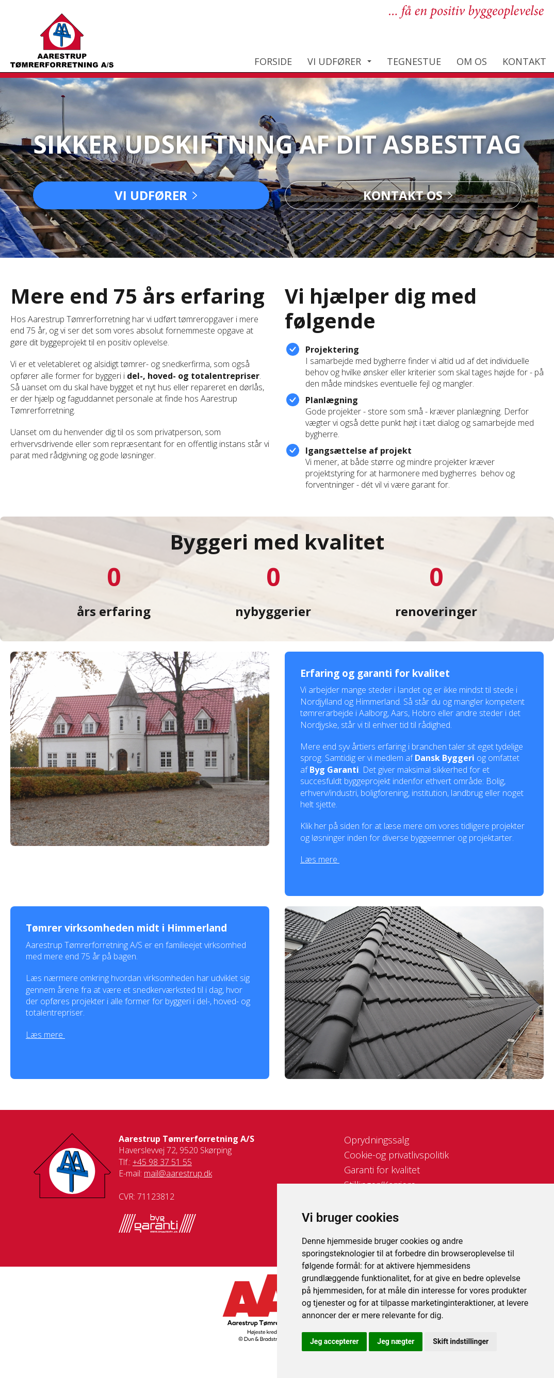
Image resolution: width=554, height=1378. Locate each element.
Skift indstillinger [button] (460, 1341)
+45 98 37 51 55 (162, 1162)
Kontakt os (403, 195)
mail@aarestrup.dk (178, 1173)
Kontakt (524, 61)
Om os (472, 61)
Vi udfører (334, 61)
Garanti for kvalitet (382, 1170)
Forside (273, 61)
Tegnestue (414, 61)
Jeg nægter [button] (395, 1341)
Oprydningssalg (376, 1140)
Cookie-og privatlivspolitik (396, 1155)
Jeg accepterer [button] (334, 1341)
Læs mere (319, 859)
